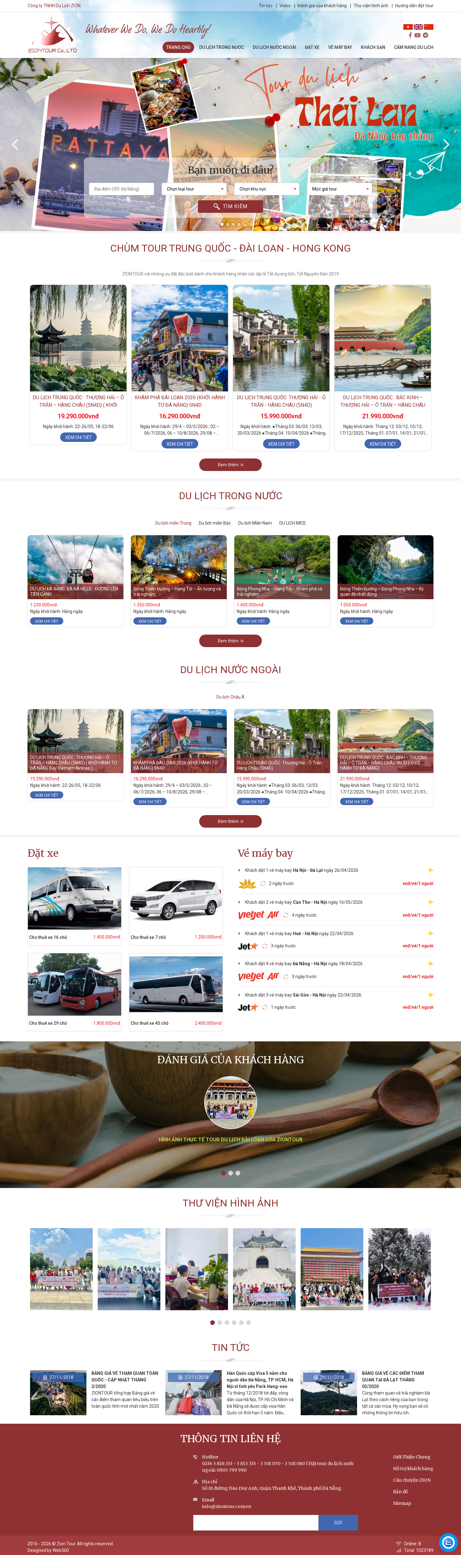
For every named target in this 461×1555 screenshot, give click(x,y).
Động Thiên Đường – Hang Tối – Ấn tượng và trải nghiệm (177, 591)
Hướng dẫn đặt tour (414, 5)
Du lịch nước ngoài (230, 670)
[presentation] (15, 144)
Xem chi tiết (78, 437)
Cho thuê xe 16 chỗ (48, 937)
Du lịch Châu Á (230, 696)
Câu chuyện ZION (412, 1480)
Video (285, 5)
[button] (222, 224)
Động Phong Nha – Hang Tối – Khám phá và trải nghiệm (279, 591)
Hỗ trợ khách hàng (413, 1468)
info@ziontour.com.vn (226, 1506)
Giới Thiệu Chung (412, 1457)
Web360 (61, 1550)
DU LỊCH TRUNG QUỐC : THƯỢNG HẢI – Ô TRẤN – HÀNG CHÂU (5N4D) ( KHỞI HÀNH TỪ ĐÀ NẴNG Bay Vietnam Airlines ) (73, 763)
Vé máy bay (265, 853)
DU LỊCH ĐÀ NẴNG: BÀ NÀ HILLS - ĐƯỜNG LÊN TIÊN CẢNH (74, 591)
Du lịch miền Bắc (215, 523)
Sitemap (402, 1503)
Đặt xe (43, 853)
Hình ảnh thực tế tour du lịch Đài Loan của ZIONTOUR (231, 1140)
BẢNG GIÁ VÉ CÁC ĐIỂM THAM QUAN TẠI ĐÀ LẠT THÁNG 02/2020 (393, 1380)
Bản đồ (400, 1492)
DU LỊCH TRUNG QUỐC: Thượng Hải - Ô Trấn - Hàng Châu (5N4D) (280, 765)
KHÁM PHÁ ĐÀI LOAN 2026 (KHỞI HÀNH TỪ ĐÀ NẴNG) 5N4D (175, 765)
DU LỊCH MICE (292, 523)
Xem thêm (231, 464)
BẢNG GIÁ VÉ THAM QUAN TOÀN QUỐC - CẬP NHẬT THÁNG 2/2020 (124, 1380)
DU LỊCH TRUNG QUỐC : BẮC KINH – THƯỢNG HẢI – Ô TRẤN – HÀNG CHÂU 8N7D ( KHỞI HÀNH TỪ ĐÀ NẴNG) (382, 405)
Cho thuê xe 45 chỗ (149, 1023)
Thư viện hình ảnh (371, 5)
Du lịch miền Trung (173, 523)
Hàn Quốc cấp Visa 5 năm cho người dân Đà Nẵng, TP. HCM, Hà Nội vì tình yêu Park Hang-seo (260, 1380)
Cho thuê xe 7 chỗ (148, 937)
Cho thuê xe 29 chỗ (48, 1023)
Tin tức (266, 5)
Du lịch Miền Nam (255, 523)
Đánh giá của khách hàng (322, 5)
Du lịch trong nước (230, 496)
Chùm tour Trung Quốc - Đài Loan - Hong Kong (230, 248)
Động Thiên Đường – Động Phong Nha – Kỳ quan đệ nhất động (382, 591)
